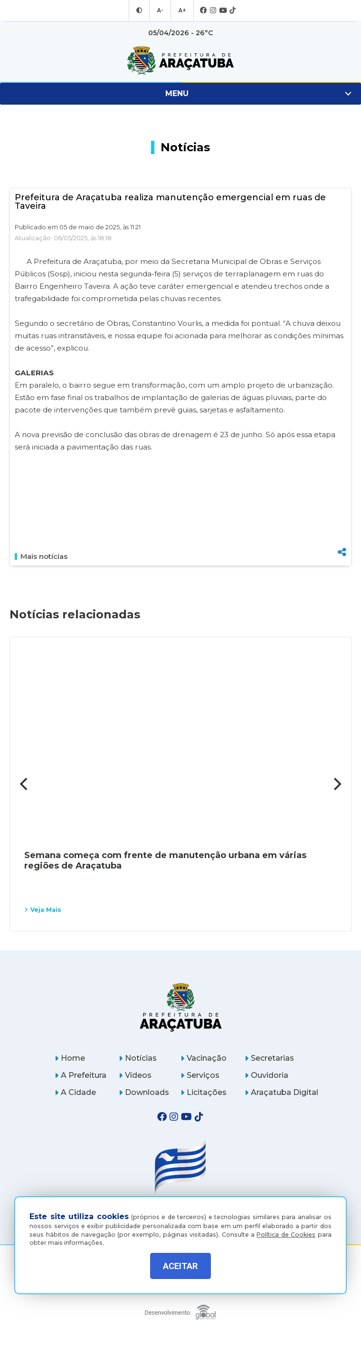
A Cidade (75, 1092)
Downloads (144, 1092)
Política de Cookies (285, 1233)
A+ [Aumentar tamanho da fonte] (182, 10)
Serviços (199, 1075)
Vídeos (135, 1075)
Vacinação (203, 1058)
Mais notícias (41, 556)
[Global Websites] (181, 1309)
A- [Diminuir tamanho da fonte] (161, 10)
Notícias (138, 1058)
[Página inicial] (181, 1007)
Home (70, 1058)
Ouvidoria (266, 1075)
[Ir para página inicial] (180, 60)
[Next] (336, 783)
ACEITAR (180, 1266)
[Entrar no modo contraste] (140, 10)
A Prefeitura (80, 1075)
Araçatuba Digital (281, 1092)
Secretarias (269, 1058)
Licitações (203, 1092)
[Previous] (24, 783)
